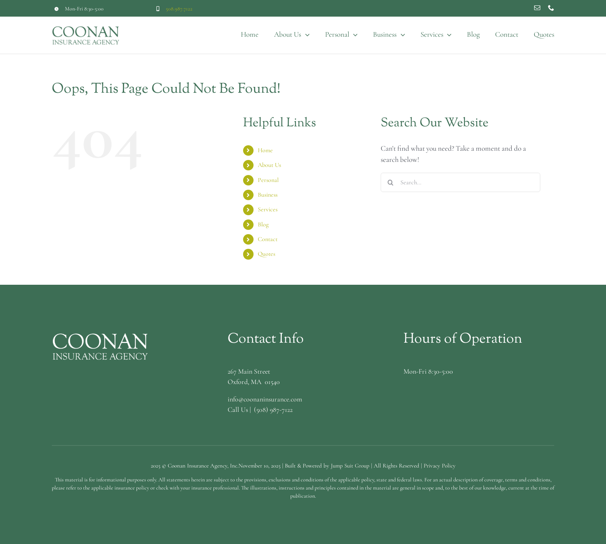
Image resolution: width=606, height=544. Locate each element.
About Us (269, 165)
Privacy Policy (440, 465)
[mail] (537, 8)
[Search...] (460, 182)
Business (267, 195)
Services (267, 209)
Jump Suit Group (350, 465)
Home (265, 150)
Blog (263, 224)
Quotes (266, 254)
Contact (267, 239)
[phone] (551, 8)
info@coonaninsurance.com (265, 399)
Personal (268, 180)
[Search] (390, 182)
